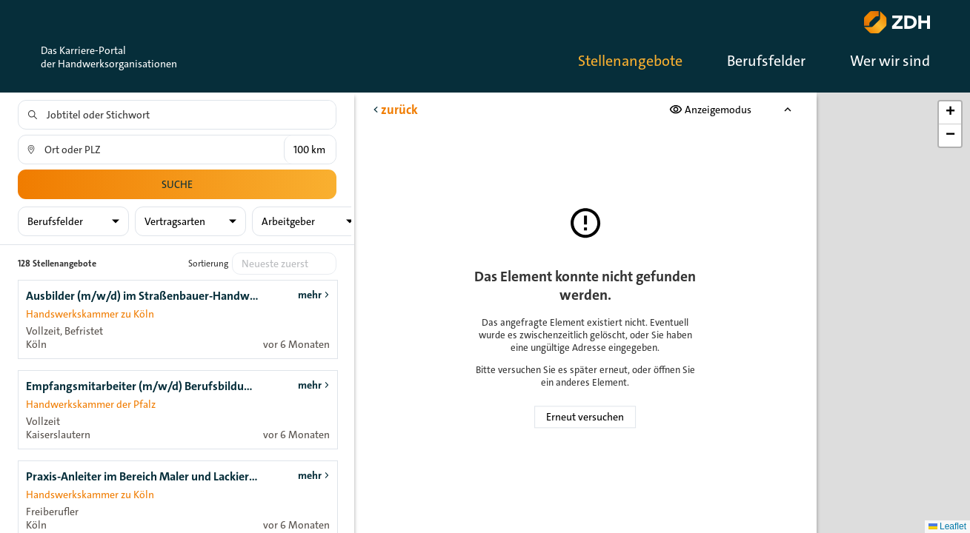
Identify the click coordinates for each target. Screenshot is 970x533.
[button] (950, 112)
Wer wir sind (890, 60)
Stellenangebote (630, 60)
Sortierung (208, 263)
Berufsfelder (766, 60)
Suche (177, 184)
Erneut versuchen (585, 416)
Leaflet (947, 526)
